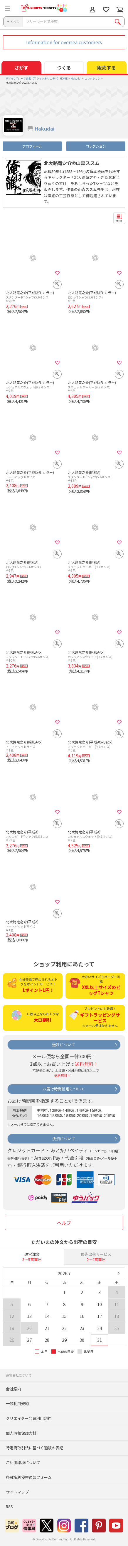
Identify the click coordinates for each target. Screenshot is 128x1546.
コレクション (96, 146)
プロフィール (32, 146)
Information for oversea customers (64, 42)
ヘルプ (64, 1222)
